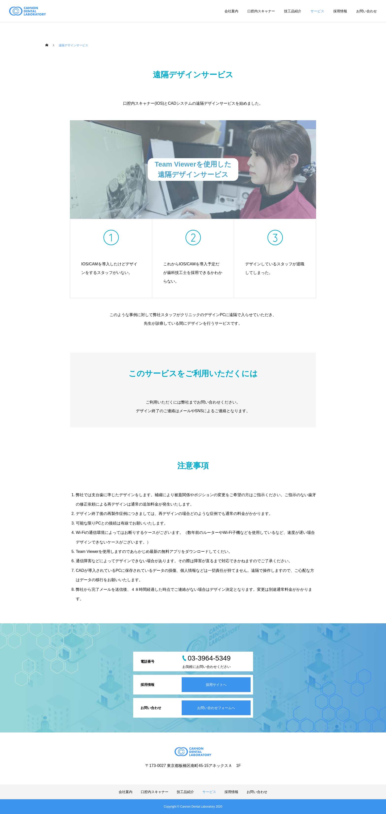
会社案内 (231, 11)
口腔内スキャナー (261, 11)
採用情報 (340, 11)
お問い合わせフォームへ (216, 708)
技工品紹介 (292, 11)
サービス (317, 11)
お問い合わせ (366, 11)
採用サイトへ (216, 685)
